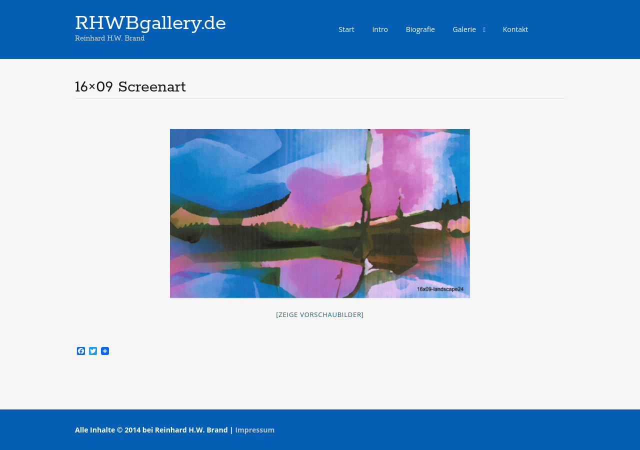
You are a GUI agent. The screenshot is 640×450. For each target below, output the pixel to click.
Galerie (464, 29)
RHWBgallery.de (150, 23)
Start (346, 29)
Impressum (254, 429)
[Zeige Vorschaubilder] (320, 314)
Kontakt (515, 29)
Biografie (420, 29)
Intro (380, 29)
